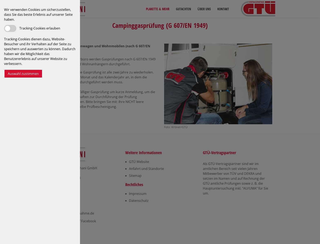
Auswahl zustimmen (23, 73)
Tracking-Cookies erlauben (39, 28)
